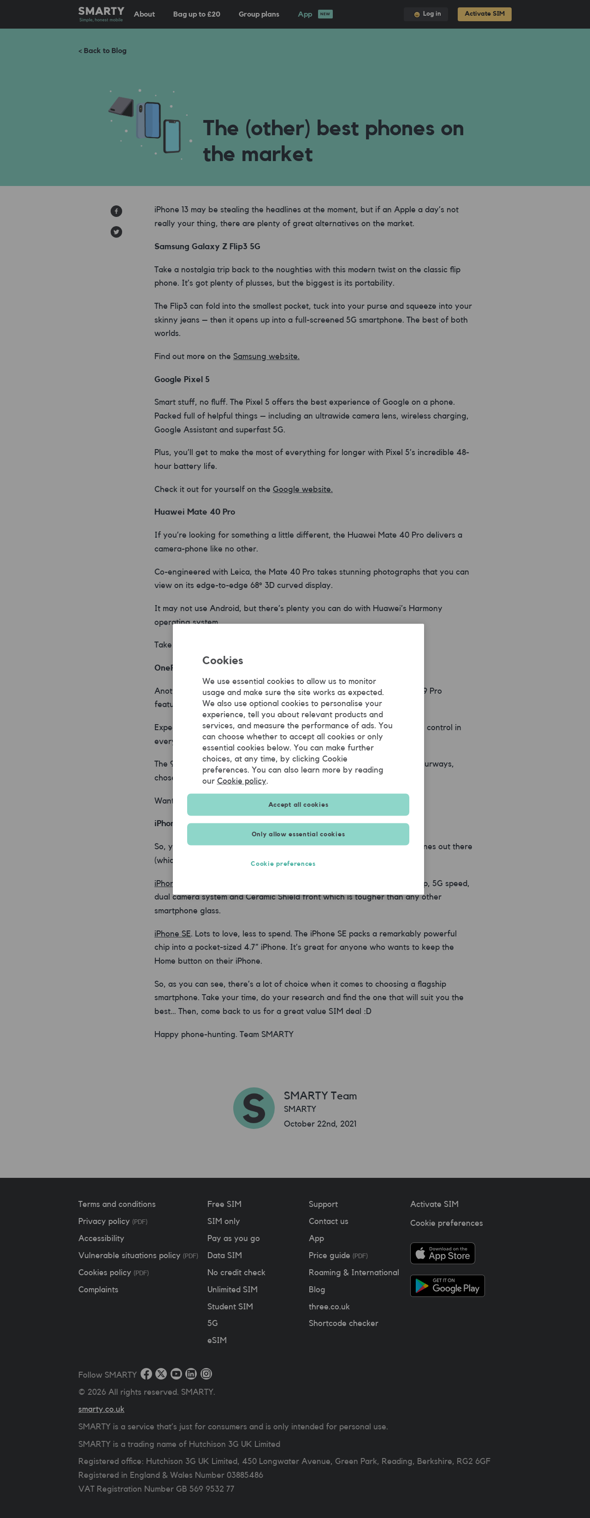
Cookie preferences (298, 863)
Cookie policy (241, 780)
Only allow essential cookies (298, 834)
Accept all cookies (298, 804)
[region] (298, 759)
